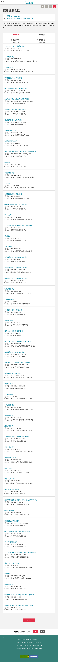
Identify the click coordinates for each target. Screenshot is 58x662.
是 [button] (35, 632)
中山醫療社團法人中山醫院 (13, 78)
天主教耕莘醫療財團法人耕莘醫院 (15, 109)
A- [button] (42, 6)
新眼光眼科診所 (9, 447)
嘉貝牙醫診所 (8, 468)
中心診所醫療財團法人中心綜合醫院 (15, 88)
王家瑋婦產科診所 (10, 130)
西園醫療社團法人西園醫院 (13, 194)
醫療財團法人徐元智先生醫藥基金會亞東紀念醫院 (20, 595)
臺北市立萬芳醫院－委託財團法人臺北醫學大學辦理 (20, 500)
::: (3, 637)
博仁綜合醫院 (8, 394)
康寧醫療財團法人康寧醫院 (13, 373)
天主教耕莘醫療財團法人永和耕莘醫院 (16, 99)
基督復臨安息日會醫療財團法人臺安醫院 (17, 363)
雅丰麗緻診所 (8, 426)
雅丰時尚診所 (8, 415)
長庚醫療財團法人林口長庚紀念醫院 (15, 257)
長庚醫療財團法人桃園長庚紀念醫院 (15, 268)
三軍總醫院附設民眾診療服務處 (14, 46)
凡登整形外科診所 (10, 57)
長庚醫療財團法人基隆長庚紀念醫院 (15, 278)
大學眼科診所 (8, 67)
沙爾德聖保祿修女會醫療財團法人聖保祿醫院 (18, 225)
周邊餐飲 (42, 40)
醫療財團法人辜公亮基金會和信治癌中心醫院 (18, 605)
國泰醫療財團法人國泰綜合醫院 (14, 352)
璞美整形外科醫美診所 (11, 563)
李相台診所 (8, 215)
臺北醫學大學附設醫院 (11, 521)
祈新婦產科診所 (9, 289)
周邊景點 (42, 35)
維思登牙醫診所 (9, 479)
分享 (50, 6)
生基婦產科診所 (9, 173)
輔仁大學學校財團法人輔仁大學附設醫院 (17, 531)
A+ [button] (46, 6)
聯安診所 (7, 574)
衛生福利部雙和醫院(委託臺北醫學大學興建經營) (20, 552)
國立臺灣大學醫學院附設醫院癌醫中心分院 (18, 341)
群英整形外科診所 (10, 457)
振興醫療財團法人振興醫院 (13, 310)
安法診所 (7, 183)
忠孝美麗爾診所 (9, 246)
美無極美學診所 (9, 299)
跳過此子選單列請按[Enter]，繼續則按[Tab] (38, 6)
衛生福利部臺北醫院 (10, 542)
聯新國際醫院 (8, 584)
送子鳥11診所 (8, 320)
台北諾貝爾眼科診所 (10, 141)
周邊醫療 (16, 35)
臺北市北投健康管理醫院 (12, 489)
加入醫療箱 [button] (54, 6)
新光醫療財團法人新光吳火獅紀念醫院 (16, 436)
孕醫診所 (7, 162)
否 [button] (42, 632)
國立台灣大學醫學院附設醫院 (13, 331)
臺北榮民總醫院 (9, 510)
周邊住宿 (16, 40)
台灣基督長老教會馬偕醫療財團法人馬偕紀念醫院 (20, 152)
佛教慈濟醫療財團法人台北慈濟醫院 (15, 204)
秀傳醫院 (7, 236)
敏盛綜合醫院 (8, 384)
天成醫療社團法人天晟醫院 (13, 120)
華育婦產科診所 (9, 405)
